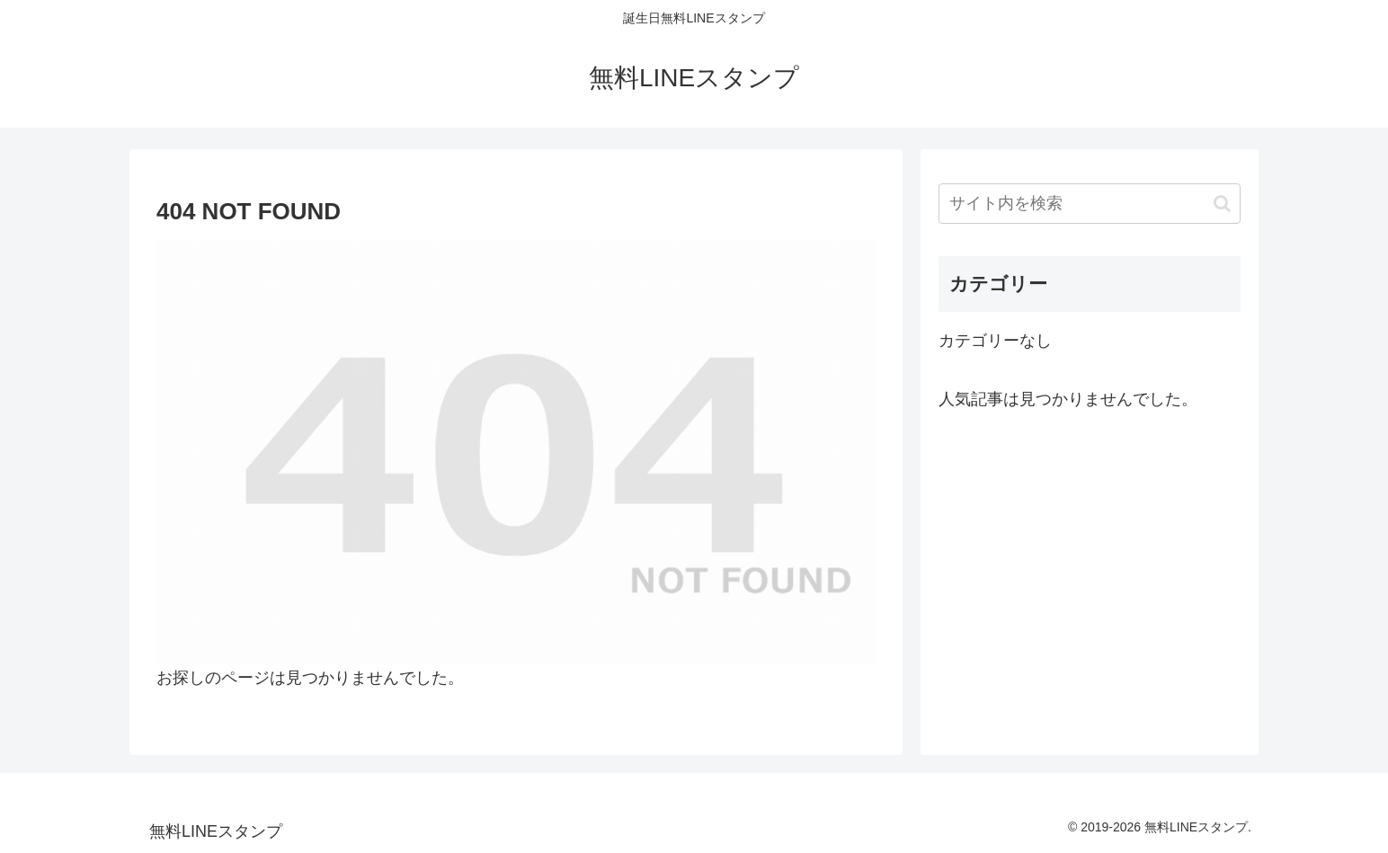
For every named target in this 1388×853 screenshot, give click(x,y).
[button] (1222, 203)
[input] (1090, 203)
